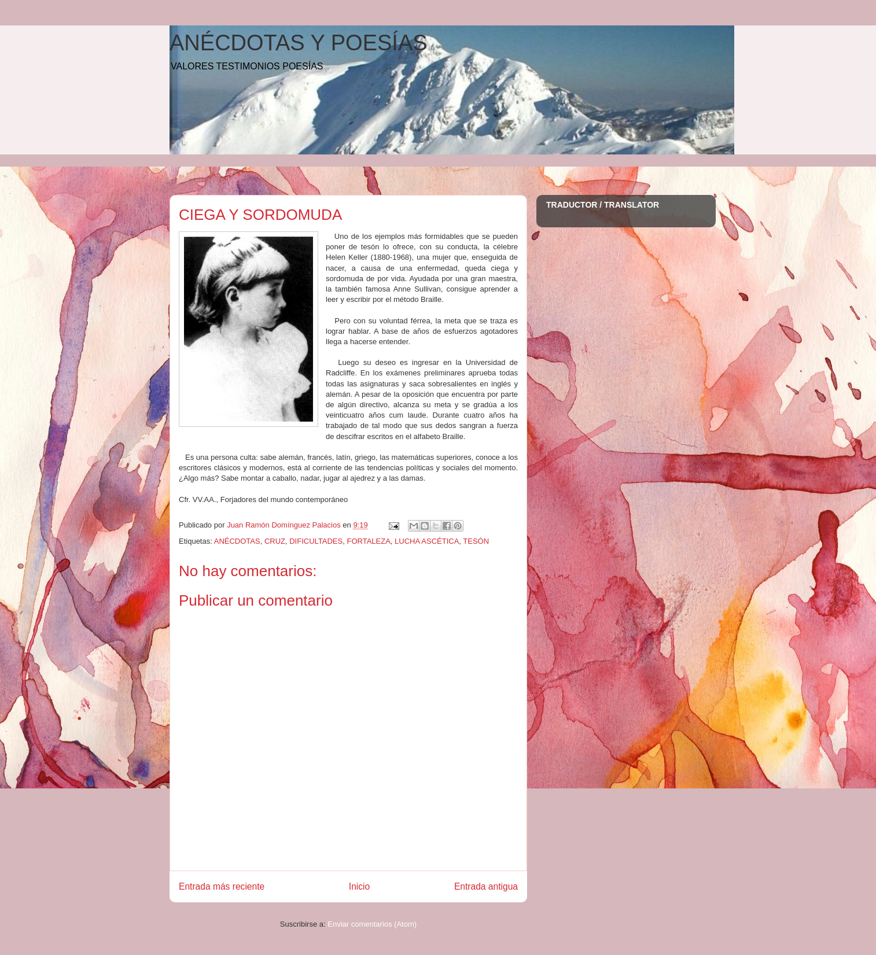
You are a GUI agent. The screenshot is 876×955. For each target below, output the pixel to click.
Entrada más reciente (221, 886)
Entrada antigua (486, 886)
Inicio (359, 886)
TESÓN (476, 541)
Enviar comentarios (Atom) (372, 924)
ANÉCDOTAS (237, 541)
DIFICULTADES (316, 541)
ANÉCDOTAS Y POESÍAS (299, 43)
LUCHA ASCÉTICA (427, 541)
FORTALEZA (368, 541)
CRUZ (274, 541)
